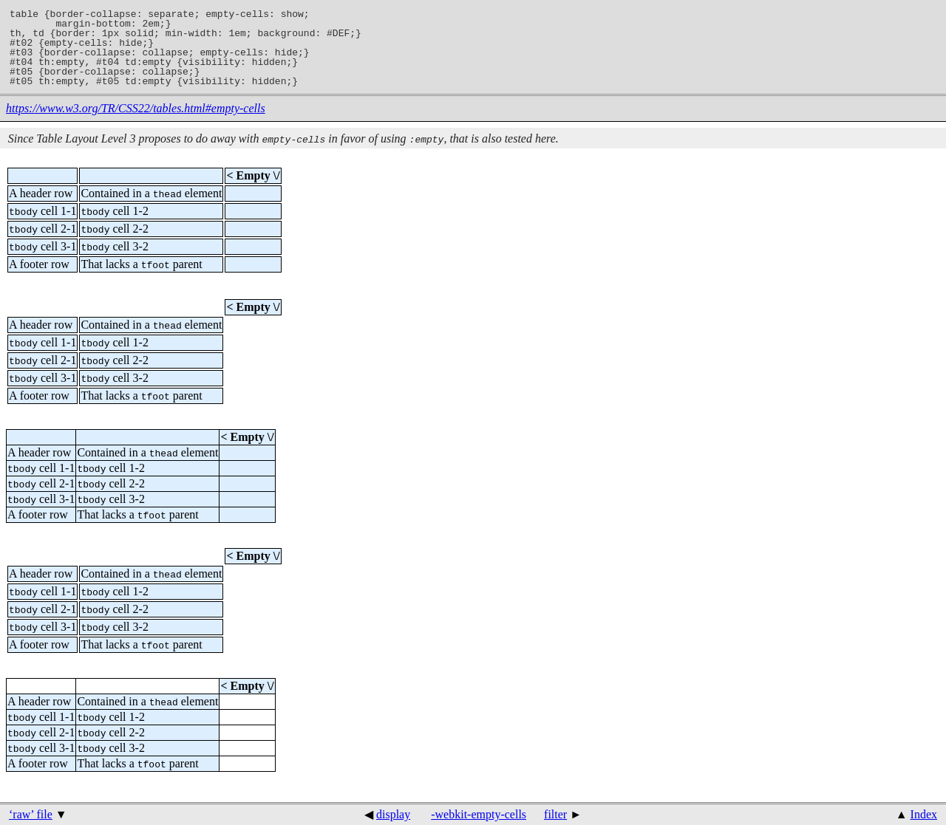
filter (555, 814)
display (393, 814)
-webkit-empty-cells (478, 814)
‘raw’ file (30, 814)
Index (924, 814)
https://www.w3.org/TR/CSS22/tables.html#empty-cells (135, 108)
